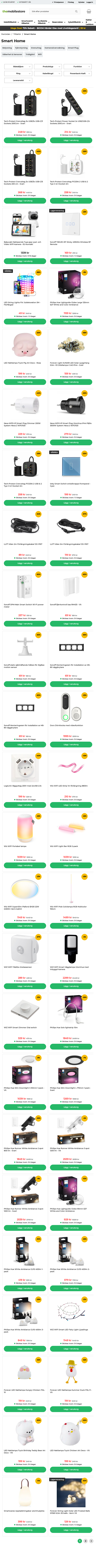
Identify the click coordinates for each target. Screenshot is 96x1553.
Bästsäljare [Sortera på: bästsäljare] (18, 66)
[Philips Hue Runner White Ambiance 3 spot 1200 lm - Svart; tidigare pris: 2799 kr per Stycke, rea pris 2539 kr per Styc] (25, 1195)
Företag (71, 2)
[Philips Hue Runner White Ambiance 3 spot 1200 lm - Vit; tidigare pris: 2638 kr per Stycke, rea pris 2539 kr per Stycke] (71, 1134)
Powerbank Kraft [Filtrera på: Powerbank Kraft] (78, 73)
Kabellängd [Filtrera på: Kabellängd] (48, 73)
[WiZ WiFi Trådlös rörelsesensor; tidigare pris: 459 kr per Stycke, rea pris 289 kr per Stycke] (25, 953)
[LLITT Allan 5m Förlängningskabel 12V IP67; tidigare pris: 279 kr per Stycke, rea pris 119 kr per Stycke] (71, 530)
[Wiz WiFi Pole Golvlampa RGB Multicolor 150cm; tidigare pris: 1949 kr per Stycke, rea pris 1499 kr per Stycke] (71, 892)
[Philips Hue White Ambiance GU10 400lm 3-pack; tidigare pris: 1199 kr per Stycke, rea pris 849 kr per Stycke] (25, 1315)
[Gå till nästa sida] (91, 1541)
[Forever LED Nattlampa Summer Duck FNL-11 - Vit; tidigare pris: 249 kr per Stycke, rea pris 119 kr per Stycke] (71, 1376)
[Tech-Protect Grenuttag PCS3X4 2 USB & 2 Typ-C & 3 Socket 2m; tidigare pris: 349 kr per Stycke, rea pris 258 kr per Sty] (71, 167)
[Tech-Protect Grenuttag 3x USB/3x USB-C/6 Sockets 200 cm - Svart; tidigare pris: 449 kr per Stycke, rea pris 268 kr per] (25, 167)
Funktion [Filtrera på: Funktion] (78, 66)
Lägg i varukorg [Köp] (25, 140)
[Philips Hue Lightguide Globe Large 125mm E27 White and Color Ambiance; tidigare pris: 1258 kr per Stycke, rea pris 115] (71, 288)
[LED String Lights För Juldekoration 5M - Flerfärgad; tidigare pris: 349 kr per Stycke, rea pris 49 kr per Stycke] (25, 288)
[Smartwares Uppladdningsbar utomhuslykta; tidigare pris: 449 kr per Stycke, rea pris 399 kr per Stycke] (25, 1497)
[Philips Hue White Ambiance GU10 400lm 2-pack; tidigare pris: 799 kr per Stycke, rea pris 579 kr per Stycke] (71, 1255)
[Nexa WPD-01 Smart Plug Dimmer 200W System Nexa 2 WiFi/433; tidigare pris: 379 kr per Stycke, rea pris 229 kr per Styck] (25, 409)
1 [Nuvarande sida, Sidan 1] (79, 1541)
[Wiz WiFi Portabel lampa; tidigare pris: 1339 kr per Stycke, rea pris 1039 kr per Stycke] (25, 832)
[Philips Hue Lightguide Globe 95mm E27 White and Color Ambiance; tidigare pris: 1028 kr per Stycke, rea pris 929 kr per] (71, 1195)
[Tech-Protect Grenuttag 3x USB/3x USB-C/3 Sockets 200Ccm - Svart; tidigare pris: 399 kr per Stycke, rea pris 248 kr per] (25, 107)
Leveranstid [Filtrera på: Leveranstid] (18, 80)
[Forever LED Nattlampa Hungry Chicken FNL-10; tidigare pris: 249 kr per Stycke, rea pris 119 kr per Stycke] (25, 1376)
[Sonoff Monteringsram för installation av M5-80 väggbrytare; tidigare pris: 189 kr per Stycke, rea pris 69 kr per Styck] (25, 711)
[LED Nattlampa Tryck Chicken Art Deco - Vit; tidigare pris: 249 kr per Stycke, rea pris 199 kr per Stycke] (71, 1436)
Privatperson (59, 2)
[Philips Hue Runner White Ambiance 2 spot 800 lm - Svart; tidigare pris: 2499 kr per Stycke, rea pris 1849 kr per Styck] (25, 1134)
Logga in (89, 2)
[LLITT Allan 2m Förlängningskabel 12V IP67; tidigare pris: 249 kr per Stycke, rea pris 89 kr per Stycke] (25, 530)
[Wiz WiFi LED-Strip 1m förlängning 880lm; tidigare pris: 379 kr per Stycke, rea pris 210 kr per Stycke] (71, 772)
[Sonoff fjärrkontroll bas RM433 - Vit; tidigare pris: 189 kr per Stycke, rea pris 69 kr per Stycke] (71, 590)
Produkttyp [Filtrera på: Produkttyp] (48, 66)
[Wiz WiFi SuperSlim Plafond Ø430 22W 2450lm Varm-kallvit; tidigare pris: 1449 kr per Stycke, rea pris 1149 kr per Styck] (25, 892)
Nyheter (81, 2)
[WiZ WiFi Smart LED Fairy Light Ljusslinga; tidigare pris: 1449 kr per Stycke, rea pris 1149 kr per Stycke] (71, 1315)
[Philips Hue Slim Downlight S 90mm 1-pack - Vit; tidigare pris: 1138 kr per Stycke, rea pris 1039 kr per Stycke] (25, 1074)
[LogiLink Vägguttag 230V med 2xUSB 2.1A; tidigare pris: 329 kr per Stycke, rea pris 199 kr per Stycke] (25, 772)
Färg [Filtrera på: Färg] (18, 73)
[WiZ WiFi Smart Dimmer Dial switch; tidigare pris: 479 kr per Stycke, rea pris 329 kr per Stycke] (25, 1013)
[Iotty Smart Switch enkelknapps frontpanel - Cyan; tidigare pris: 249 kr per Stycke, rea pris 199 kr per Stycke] (71, 470)
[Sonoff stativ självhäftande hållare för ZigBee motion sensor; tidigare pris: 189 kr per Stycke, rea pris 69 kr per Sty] (25, 651)
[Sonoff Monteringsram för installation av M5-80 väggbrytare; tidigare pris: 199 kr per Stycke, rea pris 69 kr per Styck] (71, 651)
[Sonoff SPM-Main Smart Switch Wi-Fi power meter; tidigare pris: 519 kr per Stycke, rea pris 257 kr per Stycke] (25, 590)
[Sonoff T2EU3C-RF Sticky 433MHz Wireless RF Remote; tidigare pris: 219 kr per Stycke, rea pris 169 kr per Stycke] (71, 228)
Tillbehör (17, 34)
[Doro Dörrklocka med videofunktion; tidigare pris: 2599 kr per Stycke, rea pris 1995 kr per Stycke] (71, 711)
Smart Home (30, 34)
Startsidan (5, 34)
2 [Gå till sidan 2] (85, 1541)
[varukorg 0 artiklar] (89, 11)
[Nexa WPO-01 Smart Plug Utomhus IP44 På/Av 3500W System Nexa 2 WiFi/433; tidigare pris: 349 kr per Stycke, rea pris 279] (71, 409)
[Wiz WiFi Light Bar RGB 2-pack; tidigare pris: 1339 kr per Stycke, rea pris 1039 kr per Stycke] (71, 832)
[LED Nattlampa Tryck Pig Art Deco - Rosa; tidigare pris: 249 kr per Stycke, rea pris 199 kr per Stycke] (25, 349)
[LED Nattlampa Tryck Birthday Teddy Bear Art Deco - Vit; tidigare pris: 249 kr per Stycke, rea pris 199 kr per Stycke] (25, 1436)
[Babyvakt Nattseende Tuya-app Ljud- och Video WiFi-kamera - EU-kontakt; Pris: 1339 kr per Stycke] (25, 228)
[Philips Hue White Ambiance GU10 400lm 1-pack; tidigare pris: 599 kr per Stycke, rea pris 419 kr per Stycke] (25, 1255)
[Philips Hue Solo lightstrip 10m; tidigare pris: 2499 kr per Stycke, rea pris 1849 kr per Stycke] (71, 1013)
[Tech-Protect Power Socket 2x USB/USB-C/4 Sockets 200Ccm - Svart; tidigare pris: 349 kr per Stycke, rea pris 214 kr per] (71, 107)
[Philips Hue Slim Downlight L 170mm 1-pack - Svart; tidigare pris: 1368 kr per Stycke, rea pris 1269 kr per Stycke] (71, 1074)
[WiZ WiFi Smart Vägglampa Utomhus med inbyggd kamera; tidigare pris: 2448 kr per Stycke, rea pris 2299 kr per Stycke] (71, 953)
